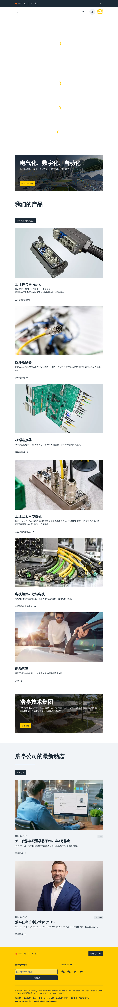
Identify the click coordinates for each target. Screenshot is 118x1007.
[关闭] (100, 3)
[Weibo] (81, 971)
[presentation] (34, 3)
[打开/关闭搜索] (83, 11)
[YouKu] (75, 971)
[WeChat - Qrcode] (63, 971)
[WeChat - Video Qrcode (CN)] (69, 971)
